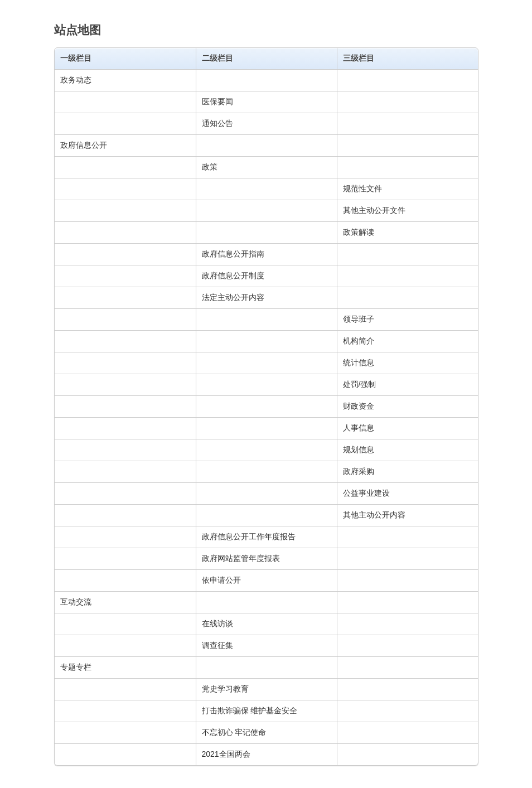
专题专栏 (75, 667)
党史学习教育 (225, 688)
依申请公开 (221, 580)
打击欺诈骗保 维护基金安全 (250, 710)
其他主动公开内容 (374, 514)
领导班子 (358, 319)
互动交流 (75, 601)
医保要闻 (217, 101)
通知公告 (217, 123)
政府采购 (358, 471)
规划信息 (358, 449)
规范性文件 (362, 188)
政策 (209, 166)
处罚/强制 (359, 384)
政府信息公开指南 (233, 253)
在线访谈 (217, 623)
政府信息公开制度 (233, 275)
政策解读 (358, 232)
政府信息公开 (83, 145)
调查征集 (217, 645)
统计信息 (358, 362)
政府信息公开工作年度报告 (249, 536)
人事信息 (358, 427)
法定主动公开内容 (233, 297)
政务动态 (75, 79)
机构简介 (358, 340)
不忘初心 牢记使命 (234, 732)
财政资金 (358, 406)
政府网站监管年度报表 (241, 558)
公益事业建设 (366, 493)
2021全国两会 (226, 754)
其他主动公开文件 (374, 210)
